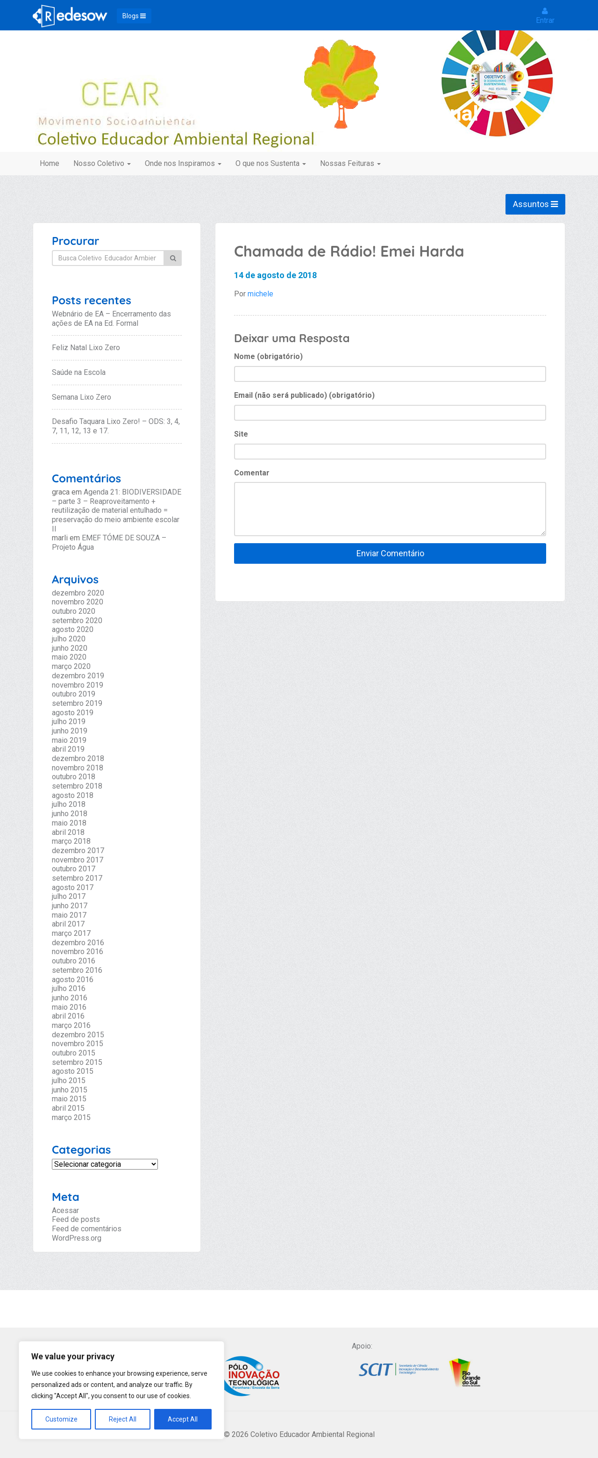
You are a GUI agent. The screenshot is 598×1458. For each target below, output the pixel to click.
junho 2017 (69, 905)
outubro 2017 (73, 868)
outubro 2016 (73, 960)
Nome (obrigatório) (268, 356)
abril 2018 (68, 832)
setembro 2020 (77, 620)
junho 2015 (69, 1089)
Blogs (134, 16)
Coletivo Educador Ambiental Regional (299, 113)
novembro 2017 (77, 859)
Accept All (183, 1419)
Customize (61, 1419)
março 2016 (71, 1025)
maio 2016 (69, 1007)
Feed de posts (76, 1219)
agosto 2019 (72, 712)
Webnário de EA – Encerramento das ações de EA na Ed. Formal (111, 318)
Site (241, 434)
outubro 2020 (73, 611)
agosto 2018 (72, 795)
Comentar (252, 472)
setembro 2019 (77, 703)
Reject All (122, 1419)
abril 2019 (68, 749)
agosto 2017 (72, 887)
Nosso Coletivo (102, 163)
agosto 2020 (72, 629)
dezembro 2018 (78, 758)
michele (260, 293)
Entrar (545, 16)
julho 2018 (68, 804)
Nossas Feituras (350, 163)
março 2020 (71, 666)
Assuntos (535, 204)
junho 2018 (69, 813)
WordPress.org (76, 1238)
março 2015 (71, 1117)
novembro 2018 (77, 767)
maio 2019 (69, 740)
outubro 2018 (73, 776)
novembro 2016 (77, 951)
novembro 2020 (77, 601)
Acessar (65, 1210)
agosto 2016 (72, 979)
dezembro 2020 (78, 593)
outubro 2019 (73, 693)
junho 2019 (69, 730)
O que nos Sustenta (270, 163)
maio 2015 (69, 1098)
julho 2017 (68, 896)
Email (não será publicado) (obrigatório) (304, 395)
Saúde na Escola (79, 372)
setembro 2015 (77, 1062)
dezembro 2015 (78, 1034)
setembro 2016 (77, 970)
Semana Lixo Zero (81, 397)
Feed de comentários (86, 1228)
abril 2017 (68, 923)
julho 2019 (68, 721)
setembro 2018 (77, 786)
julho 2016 (68, 988)
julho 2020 (68, 638)
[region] (121, 1390)
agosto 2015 (72, 1071)
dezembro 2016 (78, 942)
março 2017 (71, 933)
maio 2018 (69, 823)
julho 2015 (68, 1080)
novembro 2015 (77, 1043)
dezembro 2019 (78, 675)
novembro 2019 (77, 685)
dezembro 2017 (78, 850)
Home (49, 163)
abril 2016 (68, 1016)
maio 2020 (69, 657)
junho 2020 (69, 648)
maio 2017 (69, 915)
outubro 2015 (73, 1053)
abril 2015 (68, 1108)
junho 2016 (69, 997)
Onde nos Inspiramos (183, 163)
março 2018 (71, 841)
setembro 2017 (77, 878)
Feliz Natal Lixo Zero (86, 347)
